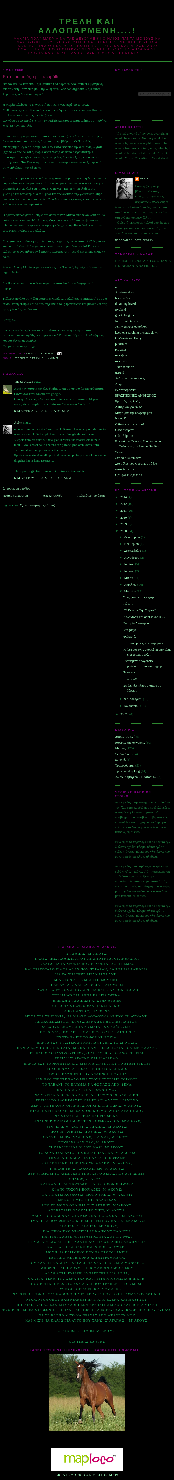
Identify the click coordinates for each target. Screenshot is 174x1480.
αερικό (119, 372)
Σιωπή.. (120, 452)
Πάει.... (128, 603)
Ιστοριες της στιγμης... (30, 358)
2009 (124, 524)
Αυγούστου (132, 557)
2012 (124, 504)
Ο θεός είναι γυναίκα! (129, 424)
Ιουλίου (129, 564)
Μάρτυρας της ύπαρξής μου (133, 413)
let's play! (129, 630)
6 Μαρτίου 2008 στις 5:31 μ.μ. (42, 411)
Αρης (118, 384)
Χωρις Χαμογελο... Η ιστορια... (136, 777)
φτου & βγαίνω (125, 469)
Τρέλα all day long (127, 771)
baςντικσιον (123, 298)
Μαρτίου (130, 591)
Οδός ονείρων (124, 430)
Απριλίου (130, 584)
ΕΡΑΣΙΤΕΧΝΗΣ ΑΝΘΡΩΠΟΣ (135, 395)
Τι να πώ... (130, 672)
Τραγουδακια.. (124, 765)
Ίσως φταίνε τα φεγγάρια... (141, 597)
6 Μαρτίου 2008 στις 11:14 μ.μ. (43, 478)
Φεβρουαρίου (133, 699)
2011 (123, 510)
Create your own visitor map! (87, 1475)
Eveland (120, 309)
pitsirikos (121, 344)
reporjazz (121, 355)
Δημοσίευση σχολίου (16, 488)
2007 (124, 714)
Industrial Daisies (126, 321)
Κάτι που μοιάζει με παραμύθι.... (144, 643)
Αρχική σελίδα (52, 495)
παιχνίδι (120, 759)
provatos (120, 349)
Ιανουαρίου (132, 706)
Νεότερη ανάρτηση (15, 495)
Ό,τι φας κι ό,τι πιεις (128, 475)
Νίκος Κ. (121, 418)
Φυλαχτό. (129, 636)
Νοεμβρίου (131, 544)
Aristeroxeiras (124, 292)
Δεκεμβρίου (132, 537)
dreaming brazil (125, 304)
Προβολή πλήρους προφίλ (134, 240)
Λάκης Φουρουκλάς (128, 407)
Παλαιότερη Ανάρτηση (92, 495)
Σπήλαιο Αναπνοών (128, 458)
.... (116, 286)
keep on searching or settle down (136, 332)
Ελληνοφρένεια (125, 390)
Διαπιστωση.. (124, 736)
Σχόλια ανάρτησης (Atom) (37, 505)
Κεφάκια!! (130, 679)
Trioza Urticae (23, 382)
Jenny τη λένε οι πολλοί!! (132, 326)
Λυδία (18, 422)
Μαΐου (129, 578)
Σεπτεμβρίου (133, 550)
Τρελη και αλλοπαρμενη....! (87, 26)
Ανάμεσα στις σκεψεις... (131, 378)
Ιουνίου (129, 571)
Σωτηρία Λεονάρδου (136, 623)
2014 (124, 497)
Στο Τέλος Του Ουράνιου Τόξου (136, 463)
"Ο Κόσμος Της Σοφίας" (139, 610)
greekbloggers (124, 315)
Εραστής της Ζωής (127, 401)
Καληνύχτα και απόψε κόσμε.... (144, 617)
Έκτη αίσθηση (124, 367)
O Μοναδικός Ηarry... (129, 338)
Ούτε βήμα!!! (124, 436)
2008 (124, 531)
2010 (124, 517)
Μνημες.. (54, 358)
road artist (121, 361)
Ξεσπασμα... (123, 754)
